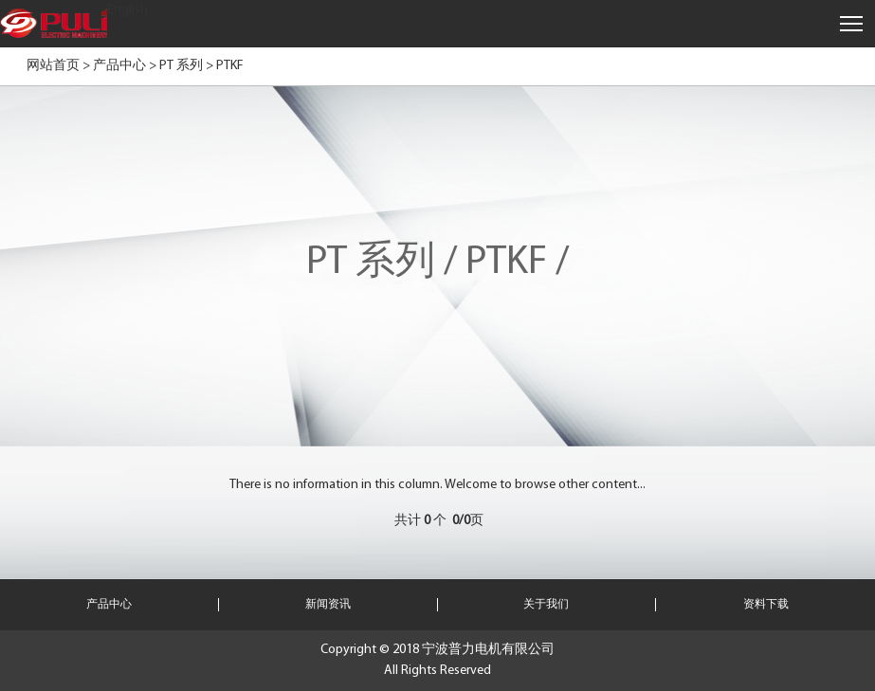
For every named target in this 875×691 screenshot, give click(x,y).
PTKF (230, 66)
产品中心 (119, 66)
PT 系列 (181, 66)
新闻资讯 (328, 604)
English (127, 10)
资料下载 (766, 604)
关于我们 (546, 604)
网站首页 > (58, 66)
